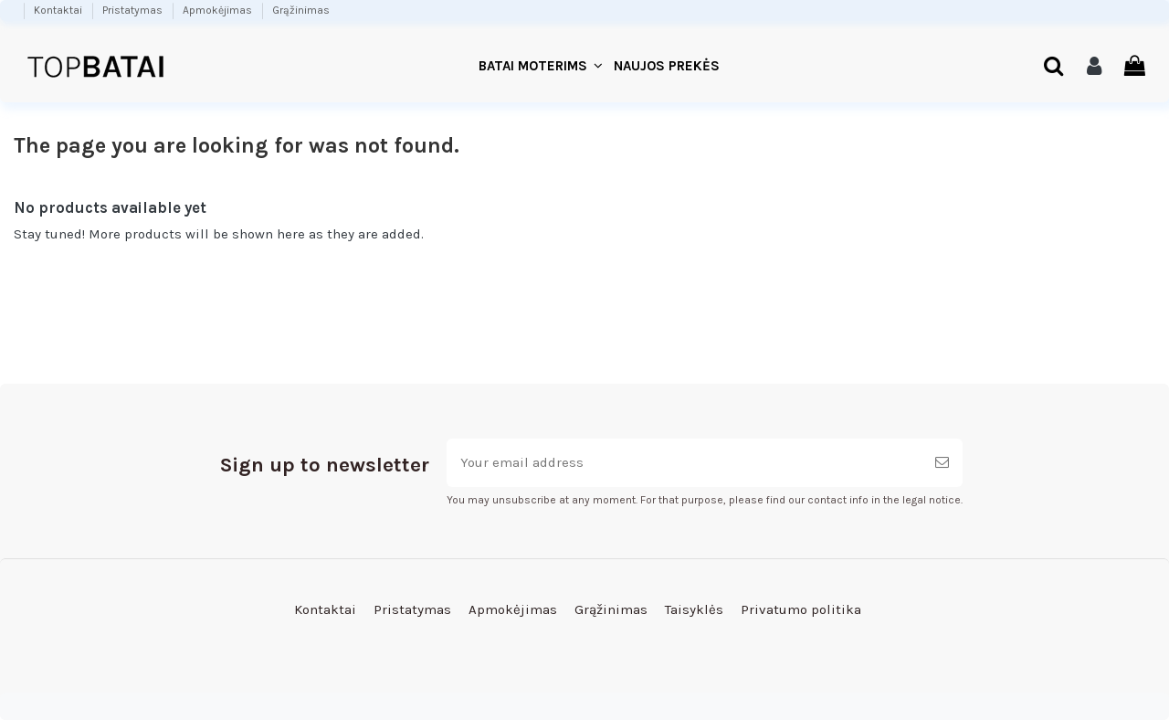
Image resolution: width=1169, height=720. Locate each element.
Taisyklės (694, 609)
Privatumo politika (801, 609)
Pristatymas (133, 10)
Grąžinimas (301, 10)
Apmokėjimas (219, 10)
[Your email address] (684, 463)
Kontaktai (59, 10)
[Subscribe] (942, 463)
